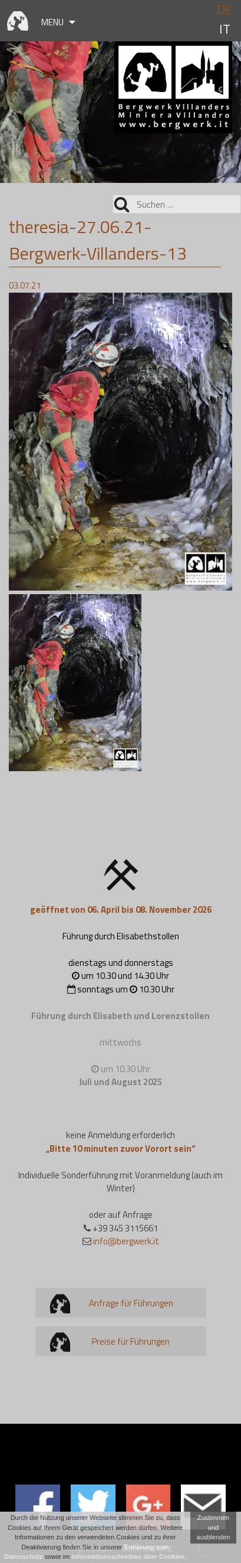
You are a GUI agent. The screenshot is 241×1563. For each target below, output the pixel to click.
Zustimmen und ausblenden (213, 1527)
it (224, 29)
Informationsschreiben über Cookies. (129, 1556)
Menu (52, 22)
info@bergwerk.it (126, 1241)
